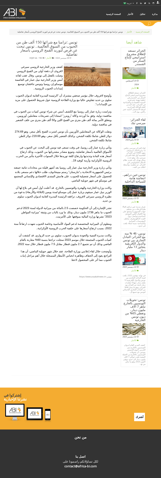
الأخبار (129, 31)
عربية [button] (128, 3)
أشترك (139, 417)
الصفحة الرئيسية (143, 31)
